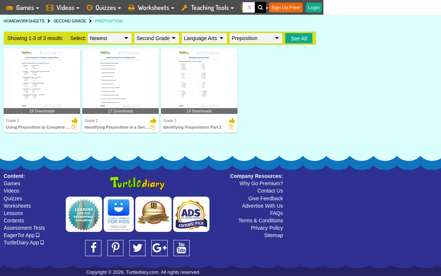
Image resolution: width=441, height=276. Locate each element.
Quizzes (13, 198)
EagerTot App (21, 235)
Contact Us (270, 191)
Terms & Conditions (261, 220)
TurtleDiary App (24, 242)
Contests (14, 220)
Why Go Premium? (261, 183)
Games (12, 183)
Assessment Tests (24, 228)
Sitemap (273, 235)
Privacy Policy (267, 228)
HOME (10, 21)
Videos (11, 191)
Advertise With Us (262, 206)
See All (299, 39)
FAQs (276, 213)
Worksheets (17, 206)
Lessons (13, 213)
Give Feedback (265, 198)
